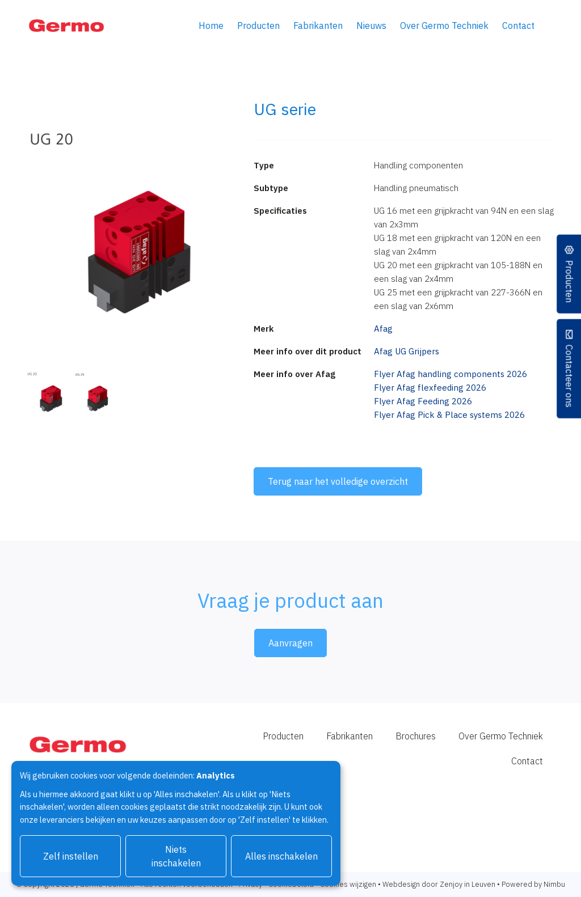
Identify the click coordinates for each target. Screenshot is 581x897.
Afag (383, 328)
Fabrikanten (318, 25)
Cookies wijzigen (348, 884)
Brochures (415, 736)
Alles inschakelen (281, 856)
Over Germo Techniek (444, 25)
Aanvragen (290, 643)
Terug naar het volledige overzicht (338, 481)
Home (211, 25)
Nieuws (371, 25)
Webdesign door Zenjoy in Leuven (438, 884)
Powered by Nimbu (533, 884)
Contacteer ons (568, 375)
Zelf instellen (70, 856)
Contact (518, 25)
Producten (258, 25)
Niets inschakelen (176, 856)
